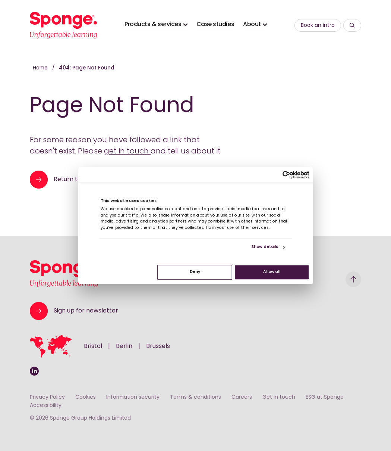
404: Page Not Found (86, 68)
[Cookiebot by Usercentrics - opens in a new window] (286, 175)
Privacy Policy (47, 397)
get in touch (127, 151)
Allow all (271, 272)
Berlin (124, 346)
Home (41, 68)
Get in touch (278, 397)
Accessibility (46, 405)
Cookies (85, 397)
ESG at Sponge (325, 397)
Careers (241, 397)
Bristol (93, 346)
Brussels (158, 346)
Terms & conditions (195, 397)
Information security (133, 397)
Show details (264, 247)
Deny (194, 272)
